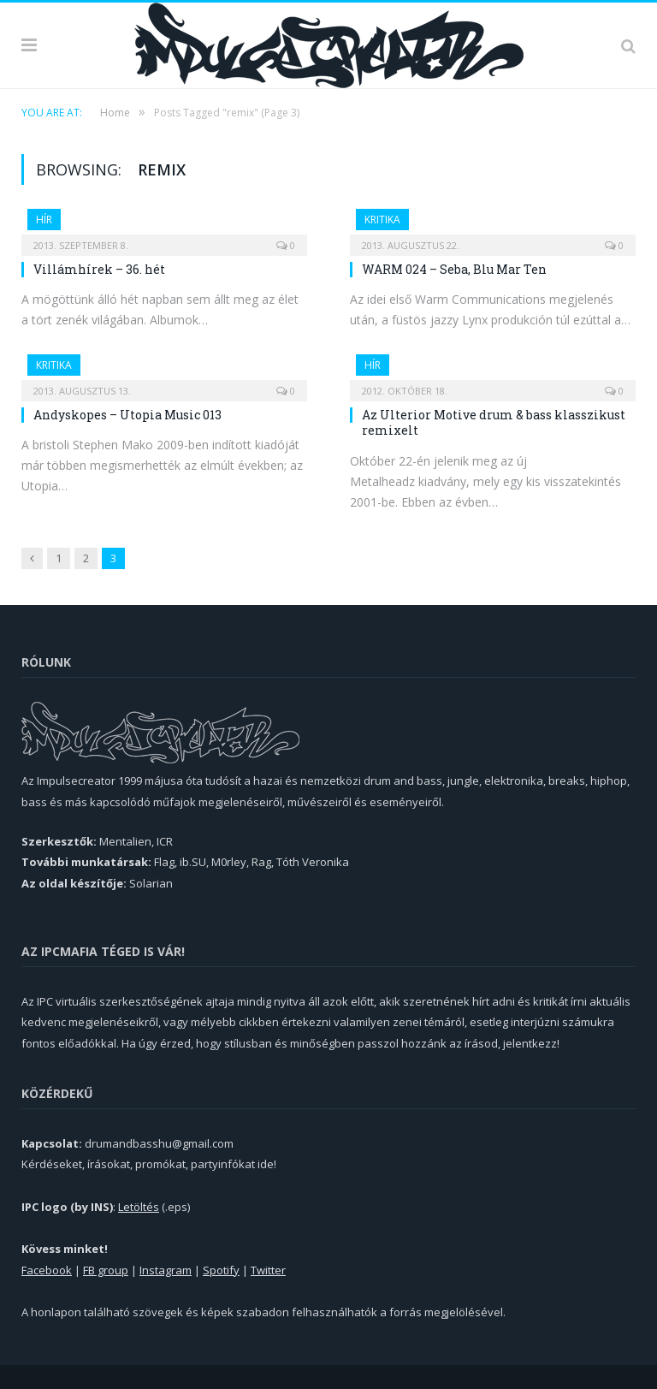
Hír (44, 219)
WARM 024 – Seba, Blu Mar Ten (454, 269)
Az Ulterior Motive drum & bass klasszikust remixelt (493, 422)
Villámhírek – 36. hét (99, 269)
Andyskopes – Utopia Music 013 (127, 415)
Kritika (382, 219)
